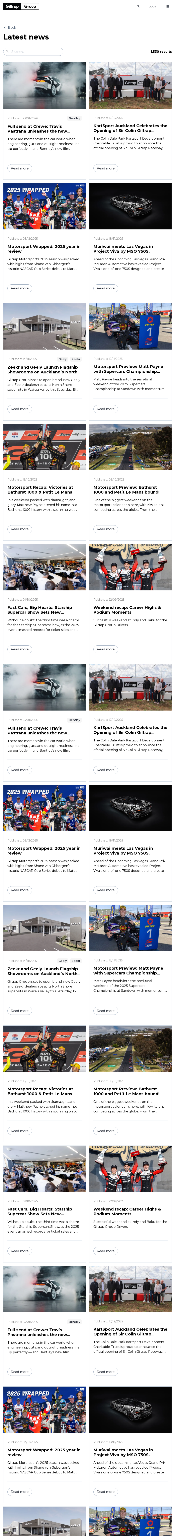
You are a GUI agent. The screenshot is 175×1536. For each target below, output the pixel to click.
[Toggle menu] (168, 6)
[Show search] (138, 6)
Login (153, 6)
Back (9, 27)
